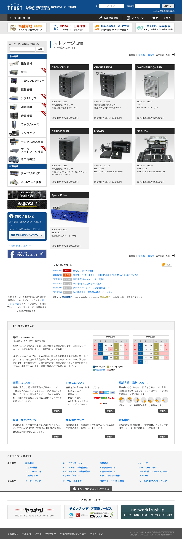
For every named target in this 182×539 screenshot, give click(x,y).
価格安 (141, 54)
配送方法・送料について (133, 382)
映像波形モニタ (109, 467)
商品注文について (23, 382)
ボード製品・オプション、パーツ (154, 471)
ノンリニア (142, 463)
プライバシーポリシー (45, 533)
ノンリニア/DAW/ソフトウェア (152, 481)
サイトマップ (96, 533)
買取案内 (124, 420)
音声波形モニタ (109, 471)
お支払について (75, 382)
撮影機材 (29, 463)
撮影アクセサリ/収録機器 (112, 481)
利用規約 (26, 533)
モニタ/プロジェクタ (72, 463)
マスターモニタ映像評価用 (76, 467)
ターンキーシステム (148, 467)
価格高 (151, 54)
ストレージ (144, 475)
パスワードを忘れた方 (164, 10)
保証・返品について (25, 420)
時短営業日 (100, 370)
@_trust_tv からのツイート (20, 246)
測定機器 (104, 463)
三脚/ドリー (32, 475)
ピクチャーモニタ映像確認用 (77, 471)
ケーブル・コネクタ (72, 481)
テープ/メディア (33, 481)
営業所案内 (12, 533)
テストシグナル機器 (111, 475)
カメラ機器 (32, 467)
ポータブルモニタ (72, 475)
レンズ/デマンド (34, 471)
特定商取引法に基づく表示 (73, 533)
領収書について (75, 420)
